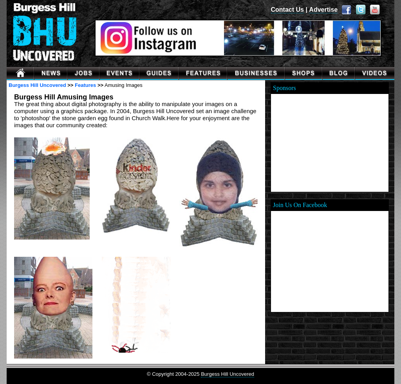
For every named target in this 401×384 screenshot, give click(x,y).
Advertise (323, 9)
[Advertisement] (329, 143)
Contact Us (287, 9)
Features (85, 85)
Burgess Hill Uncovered (37, 85)
